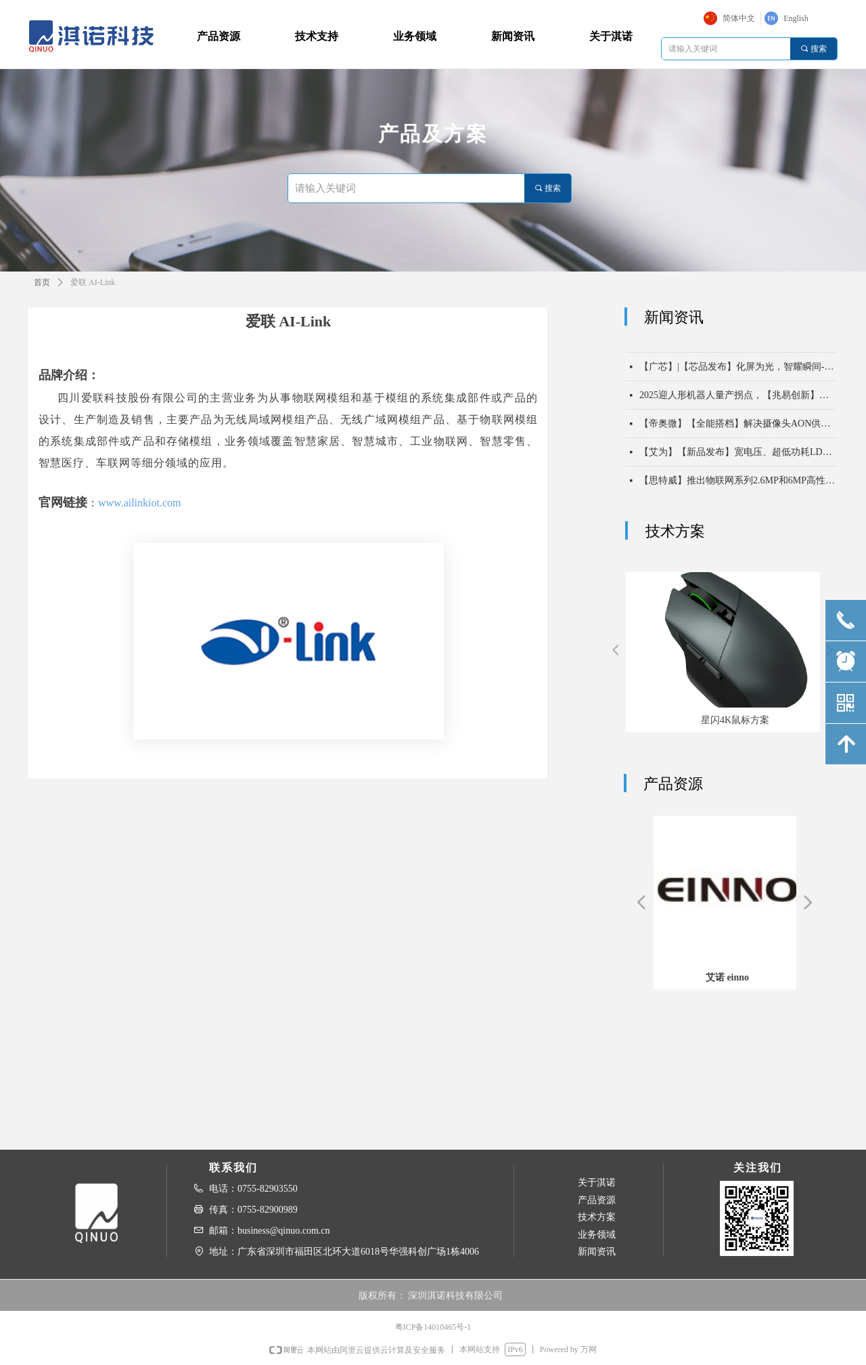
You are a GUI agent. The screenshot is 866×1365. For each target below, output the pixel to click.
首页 (42, 282)
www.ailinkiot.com (139, 502)
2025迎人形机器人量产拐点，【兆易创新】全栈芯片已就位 (737, 400)
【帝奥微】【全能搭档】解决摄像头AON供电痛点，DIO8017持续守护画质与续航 (737, 428)
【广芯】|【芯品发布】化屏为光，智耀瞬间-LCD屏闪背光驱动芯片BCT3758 (737, 371)
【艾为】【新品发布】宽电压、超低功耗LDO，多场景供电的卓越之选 (737, 457)
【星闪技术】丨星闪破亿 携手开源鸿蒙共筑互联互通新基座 (737, 343)
